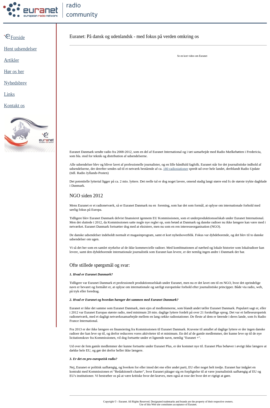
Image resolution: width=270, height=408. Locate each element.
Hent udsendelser (20, 48)
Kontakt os (14, 105)
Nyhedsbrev (15, 83)
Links (9, 94)
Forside (18, 37)
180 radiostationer (175, 169)
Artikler (11, 60)
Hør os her (14, 71)
